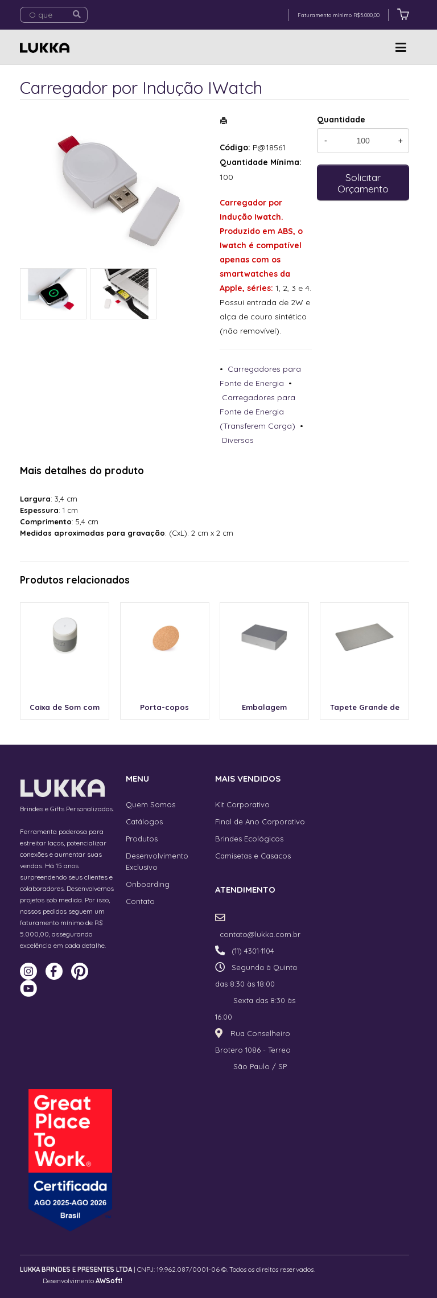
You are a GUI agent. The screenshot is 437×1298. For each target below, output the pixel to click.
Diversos (238, 440)
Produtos (142, 838)
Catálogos (144, 821)
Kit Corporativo (242, 804)
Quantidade (341, 119)
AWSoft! (109, 1280)
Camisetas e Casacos (253, 855)
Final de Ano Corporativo (260, 821)
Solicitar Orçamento (363, 183)
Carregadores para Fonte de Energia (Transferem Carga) (257, 411)
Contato (140, 901)
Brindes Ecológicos (249, 838)
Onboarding (148, 884)
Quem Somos (150, 804)
